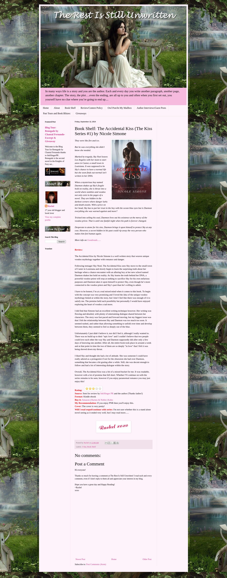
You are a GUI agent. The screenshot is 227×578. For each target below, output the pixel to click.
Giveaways (81, 113)
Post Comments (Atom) (96, 564)
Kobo (110, 400)
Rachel (51, 206)
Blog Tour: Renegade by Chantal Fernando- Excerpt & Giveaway (55, 134)
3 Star (84, 447)
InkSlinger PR (107, 393)
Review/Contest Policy (92, 108)
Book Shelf (70, 108)
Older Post (147, 559)
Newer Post (80, 559)
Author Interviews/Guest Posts (151, 108)
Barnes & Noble (98, 400)
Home (46, 108)
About (57, 108)
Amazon (86, 400)
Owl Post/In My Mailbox (120, 108)
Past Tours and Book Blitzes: (57, 113)
